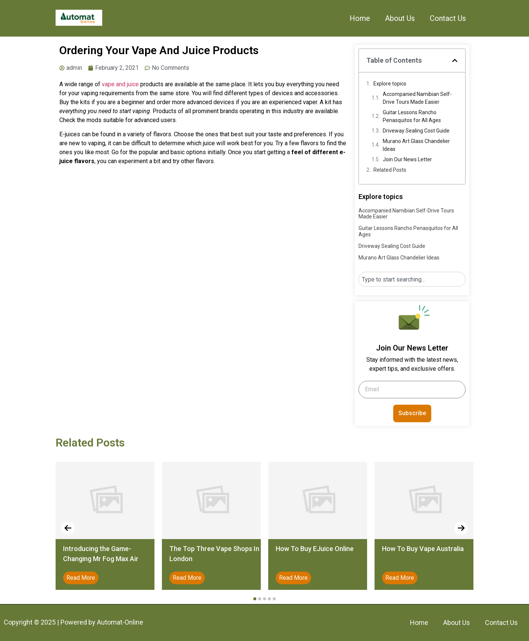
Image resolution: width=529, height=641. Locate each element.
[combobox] (412, 279)
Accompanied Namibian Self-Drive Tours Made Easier (417, 98)
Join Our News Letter (407, 159)
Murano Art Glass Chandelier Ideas (416, 145)
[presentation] (68, 528)
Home (360, 18)
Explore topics (389, 84)
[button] (455, 60)
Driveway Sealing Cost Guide (416, 131)
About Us (400, 18)
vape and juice (120, 84)
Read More (80, 577)
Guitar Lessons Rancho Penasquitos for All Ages (412, 116)
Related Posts (389, 170)
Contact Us (448, 18)
